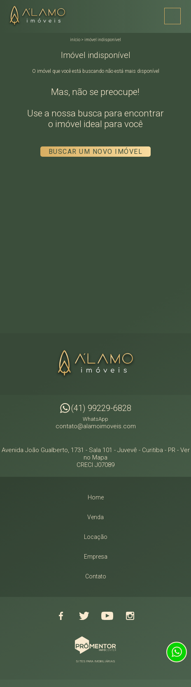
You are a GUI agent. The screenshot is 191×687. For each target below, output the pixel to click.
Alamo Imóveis (95, 364)
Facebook (61, 616)
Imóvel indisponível (102, 39)
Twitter (84, 616)
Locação (95, 537)
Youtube (107, 616)
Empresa (95, 556)
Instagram (130, 616)
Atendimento (176, 652)
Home (96, 497)
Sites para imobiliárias (95, 661)
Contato (95, 576)
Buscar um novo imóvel (96, 152)
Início (75, 39)
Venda (95, 517)
